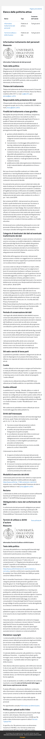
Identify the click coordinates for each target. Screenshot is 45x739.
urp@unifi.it (25, 94)
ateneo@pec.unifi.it (9, 96)
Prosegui (22, 737)
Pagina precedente (36, 9)
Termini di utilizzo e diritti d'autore (32, 735)
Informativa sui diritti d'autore (30, 705)
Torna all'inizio (36, 520)
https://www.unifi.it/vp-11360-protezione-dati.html (19, 482)
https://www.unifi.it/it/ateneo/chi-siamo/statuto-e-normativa (19, 570)
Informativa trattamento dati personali (13, 735)
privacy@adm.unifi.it (13, 107)
